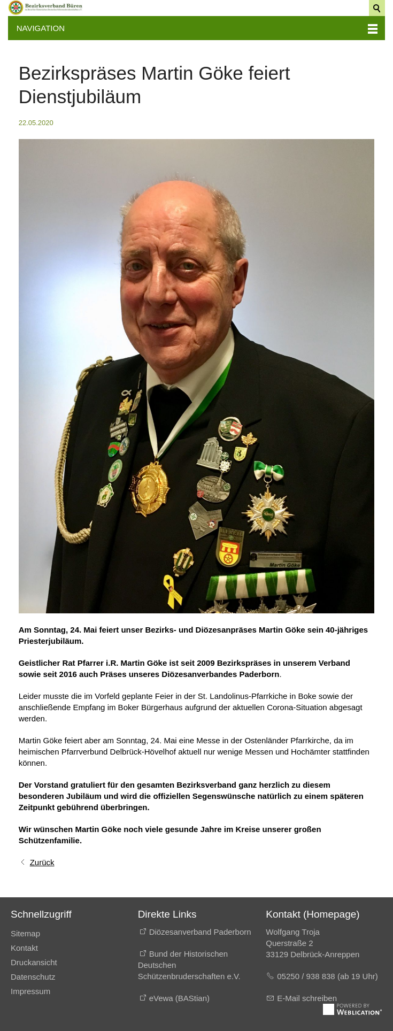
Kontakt (24, 947)
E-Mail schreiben (307, 998)
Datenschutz (33, 976)
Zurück (42, 862)
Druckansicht (34, 962)
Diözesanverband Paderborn (200, 931)
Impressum (30, 991)
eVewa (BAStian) (179, 998)
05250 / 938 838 (307, 976)
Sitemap (25, 933)
